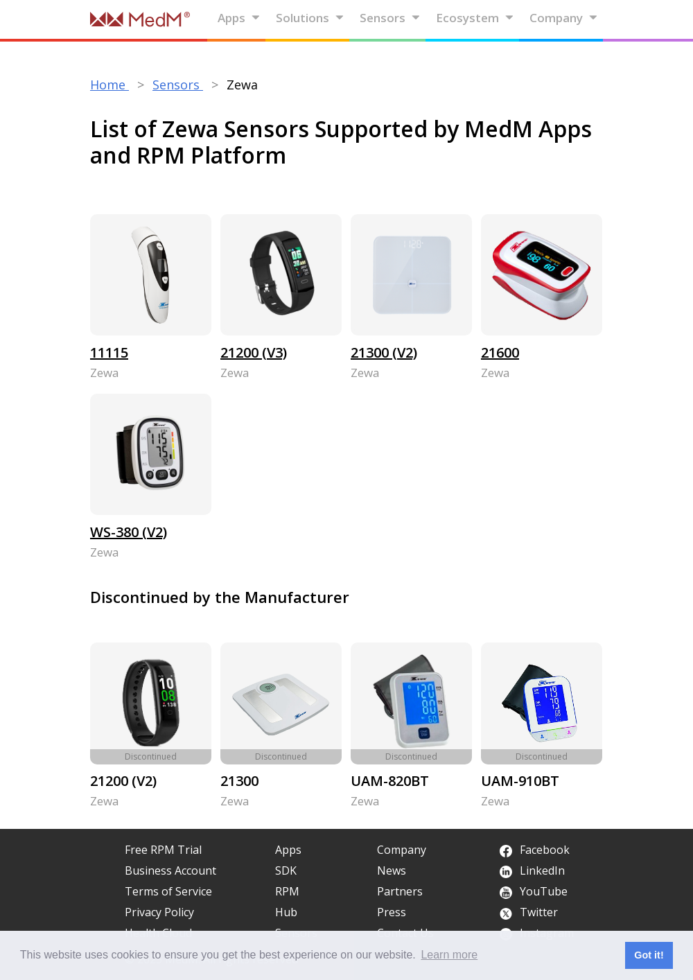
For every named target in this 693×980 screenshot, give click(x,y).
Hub (286, 912)
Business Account (170, 870)
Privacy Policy (159, 912)
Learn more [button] (449, 955)
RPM (287, 891)
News (391, 870)
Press (391, 912)
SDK (286, 870)
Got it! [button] (648, 955)
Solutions (310, 18)
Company (563, 18)
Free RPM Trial (163, 849)
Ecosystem (475, 18)
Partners (400, 891)
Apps (239, 18)
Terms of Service (168, 891)
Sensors (390, 18)
